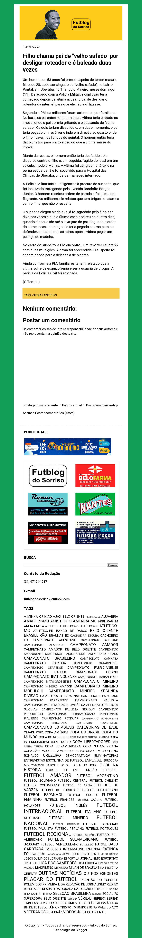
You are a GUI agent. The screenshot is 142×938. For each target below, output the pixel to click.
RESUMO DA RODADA (57, 889)
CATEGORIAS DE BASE (97, 727)
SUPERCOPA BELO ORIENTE (45, 898)
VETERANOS (35, 912)
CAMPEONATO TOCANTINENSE (97, 723)
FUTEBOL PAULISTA (38, 828)
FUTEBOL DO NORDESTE (59, 790)
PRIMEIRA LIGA (53, 884)
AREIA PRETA (34, 626)
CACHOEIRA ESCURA (84, 635)
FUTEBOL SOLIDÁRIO (84, 835)
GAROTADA (34, 849)
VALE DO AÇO (108, 907)
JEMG (66, 854)
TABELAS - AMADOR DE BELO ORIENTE (52, 903)
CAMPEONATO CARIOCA (45, 663)
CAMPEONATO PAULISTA (96, 700)
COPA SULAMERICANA (100, 746)
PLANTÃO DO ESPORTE (99, 880)
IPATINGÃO (37, 854)
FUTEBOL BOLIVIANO (40, 780)
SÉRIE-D (112, 898)
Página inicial (72, 405)
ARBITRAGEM (108, 621)
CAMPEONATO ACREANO (99, 640)
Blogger (81, 930)
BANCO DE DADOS (71, 631)
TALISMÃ (102, 903)
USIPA (93, 907)
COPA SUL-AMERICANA (63, 746)
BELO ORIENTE (104, 630)
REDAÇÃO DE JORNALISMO (86, 884)
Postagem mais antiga (102, 405)
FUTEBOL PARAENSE (66, 824)
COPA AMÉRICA (56, 732)
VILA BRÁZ (54, 912)
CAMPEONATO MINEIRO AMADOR (48, 686)
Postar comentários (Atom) (55, 413)
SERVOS (97, 893)
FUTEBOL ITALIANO (84, 812)
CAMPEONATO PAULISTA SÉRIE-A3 (68, 709)
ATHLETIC (51, 626)
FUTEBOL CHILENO (103, 780)
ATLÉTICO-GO (89, 626)
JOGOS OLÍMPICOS (36, 858)
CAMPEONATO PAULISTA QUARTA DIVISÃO (52, 705)
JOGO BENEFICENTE (86, 854)
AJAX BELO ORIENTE (69, 616)
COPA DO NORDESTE (54, 737)
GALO (113, 844)
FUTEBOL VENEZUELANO (59, 844)
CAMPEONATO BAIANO (102, 654)
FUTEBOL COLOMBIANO (42, 785)
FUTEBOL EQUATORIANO (99, 790)
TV (74, 907)
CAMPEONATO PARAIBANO (99, 696)
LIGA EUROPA (87, 863)
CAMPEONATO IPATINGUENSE (50, 676)
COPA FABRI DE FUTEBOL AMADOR (89, 737)
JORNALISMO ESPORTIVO (99, 858)
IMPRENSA (54, 849)
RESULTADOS (32, 889)
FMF (76, 770)
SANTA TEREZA (41, 894)
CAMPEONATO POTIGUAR (60, 718)
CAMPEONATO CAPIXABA (99, 658)
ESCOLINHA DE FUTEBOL (65, 760)
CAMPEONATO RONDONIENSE (100, 718)
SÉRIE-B (85, 898)
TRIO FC (65, 907)
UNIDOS (82, 907)
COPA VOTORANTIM (85, 751)
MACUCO (29, 867)
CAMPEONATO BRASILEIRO (49, 658)
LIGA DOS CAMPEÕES (57, 863)
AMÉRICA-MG (84, 621)
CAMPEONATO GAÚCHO (45, 672)
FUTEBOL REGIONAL (47, 834)
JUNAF (33, 863)
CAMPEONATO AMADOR (94, 645)
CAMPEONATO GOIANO (97, 672)
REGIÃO (112, 884)
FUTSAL (101, 844)
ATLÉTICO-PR (43, 631)
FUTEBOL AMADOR (47, 775)
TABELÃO (88, 903)
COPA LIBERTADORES (91, 742)
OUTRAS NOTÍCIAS (44, 295)
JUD (26, 863)
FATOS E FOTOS (58, 765)
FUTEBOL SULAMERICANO (73, 839)
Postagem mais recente (40, 405)
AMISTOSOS (61, 621)
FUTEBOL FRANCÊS (59, 800)
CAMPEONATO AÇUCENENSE (65, 654)
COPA (40, 732)
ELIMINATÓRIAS (106, 755)
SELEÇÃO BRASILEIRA (72, 893)
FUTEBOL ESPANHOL (43, 795)
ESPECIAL (93, 760)
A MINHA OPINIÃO (38, 616)
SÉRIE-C (99, 898)
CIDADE (29, 732)
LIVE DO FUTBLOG (108, 863)
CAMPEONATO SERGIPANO (45, 723)
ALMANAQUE (93, 616)
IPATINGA (93, 849)
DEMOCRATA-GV (78, 755)
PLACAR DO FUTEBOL (50, 879)
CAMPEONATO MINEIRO (96, 681)
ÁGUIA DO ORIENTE (91, 912)
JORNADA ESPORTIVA (64, 858)
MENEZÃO (61, 867)
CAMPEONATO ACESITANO (54, 640)
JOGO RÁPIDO (109, 854)
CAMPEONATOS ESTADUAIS (49, 727)
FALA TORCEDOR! (34, 765)
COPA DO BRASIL (85, 732)
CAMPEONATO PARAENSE (60, 696)
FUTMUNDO (86, 844)
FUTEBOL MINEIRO (68, 818)
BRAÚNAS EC (59, 635)
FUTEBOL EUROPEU (82, 795)
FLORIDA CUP (57, 770)
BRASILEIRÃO (35, 635)
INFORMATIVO (73, 849)
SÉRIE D (72, 898)
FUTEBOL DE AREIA (77, 785)
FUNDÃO (90, 770)
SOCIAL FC (110, 894)
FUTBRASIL (110, 770)
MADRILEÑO (44, 867)
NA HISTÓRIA (109, 867)
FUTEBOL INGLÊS (68, 805)
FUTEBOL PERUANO (69, 828)
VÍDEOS (69, 912)
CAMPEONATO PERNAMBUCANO (71, 714)
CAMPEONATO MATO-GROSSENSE (47, 681)
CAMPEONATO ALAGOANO (44, 645)
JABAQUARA (54, 854)
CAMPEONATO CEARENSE (43, 667)
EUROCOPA (110, 760)
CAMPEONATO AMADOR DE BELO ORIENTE (60, 649)
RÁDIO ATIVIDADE (96, 889)
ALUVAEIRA (109, 616)
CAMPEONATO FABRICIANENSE (93, 667)
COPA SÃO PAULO (37, 751)
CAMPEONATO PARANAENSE (46, 700)
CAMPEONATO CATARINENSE (95, 663)
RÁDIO (78, 889)
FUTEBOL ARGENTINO (97, 776)
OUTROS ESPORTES (101, 873)
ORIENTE (30, 874)
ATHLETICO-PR (69, 626)
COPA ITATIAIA (61, 742)
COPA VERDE (60, 751)
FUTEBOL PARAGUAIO (100, 824)
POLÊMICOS (33, 884)
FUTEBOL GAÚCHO (89, 800)
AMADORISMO (36, 621)
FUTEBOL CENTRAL (72, 780)
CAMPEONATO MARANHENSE (98, 677)
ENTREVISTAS (34, 760)
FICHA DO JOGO (85, 765)
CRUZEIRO (52, 755)
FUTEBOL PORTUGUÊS (101, 828)
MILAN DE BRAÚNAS (84, 867)
